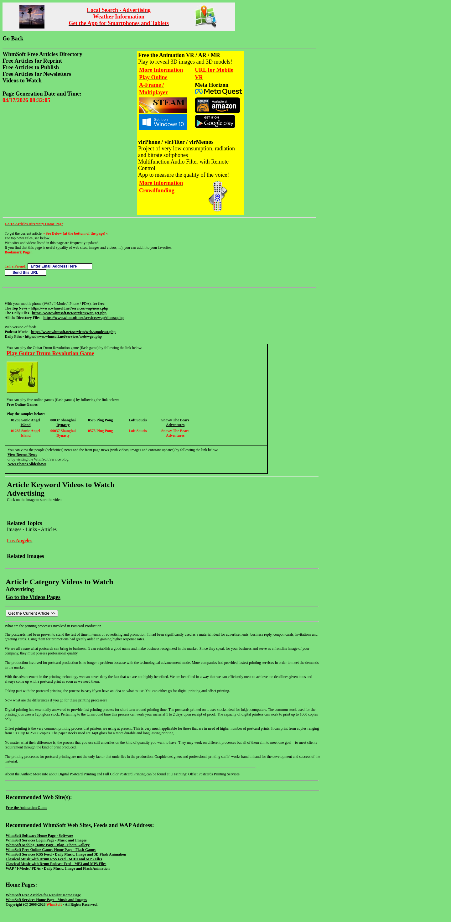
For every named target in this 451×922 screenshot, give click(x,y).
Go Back (13, 38)
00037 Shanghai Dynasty (63, 422)
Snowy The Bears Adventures (175, 422)
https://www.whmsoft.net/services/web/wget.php (63, 336)
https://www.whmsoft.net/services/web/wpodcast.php (73, 332)
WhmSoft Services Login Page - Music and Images (46, 840)
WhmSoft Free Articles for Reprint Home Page (43, 895)
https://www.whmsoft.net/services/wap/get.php (69, 313)
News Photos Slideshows (27, 464)
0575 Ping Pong (100, 420)
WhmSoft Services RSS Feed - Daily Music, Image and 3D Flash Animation (66, 854)
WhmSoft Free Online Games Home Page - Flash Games (51, 849)
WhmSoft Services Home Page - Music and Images (46, 900)
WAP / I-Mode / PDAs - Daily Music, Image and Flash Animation (58, 868)
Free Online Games (22, 404)
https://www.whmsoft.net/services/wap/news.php (69, 308)
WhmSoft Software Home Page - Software (39, 835)
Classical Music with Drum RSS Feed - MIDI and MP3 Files (54, 859)
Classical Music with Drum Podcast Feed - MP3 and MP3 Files (56, 864)
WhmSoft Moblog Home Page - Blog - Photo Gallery (48, 845)
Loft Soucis (138, 420)
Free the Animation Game (26, 807)
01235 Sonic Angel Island (25, 422)
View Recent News (22, 454)
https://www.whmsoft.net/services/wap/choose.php (83, 317)
